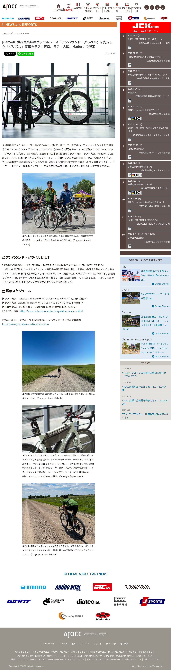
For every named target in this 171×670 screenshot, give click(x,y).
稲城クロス (40, 655)
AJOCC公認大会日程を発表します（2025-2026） (145, 402)
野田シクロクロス (116, 652)
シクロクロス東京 (25, 655)
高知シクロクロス (133, 659)
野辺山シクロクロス (125, 655)
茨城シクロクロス (41, 652)
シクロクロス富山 (73, 655)
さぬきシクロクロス (114, 659)
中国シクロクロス (38, 659)
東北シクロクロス (22, 652)
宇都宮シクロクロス (60, 652)
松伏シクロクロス (98, 652)
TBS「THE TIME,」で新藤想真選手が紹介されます (145, 416)
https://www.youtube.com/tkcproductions (25, 324)
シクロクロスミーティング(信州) (99, 655)
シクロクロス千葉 (134, 652)
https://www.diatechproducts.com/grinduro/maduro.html (51, 311)
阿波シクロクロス (95, 659)
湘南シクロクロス (55, 655)
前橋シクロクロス (79, 652)
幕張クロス (149, 652)
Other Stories (161, 284)
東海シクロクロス (144, 655)
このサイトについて (139, 666)
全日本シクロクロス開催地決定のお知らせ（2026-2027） (144, 374)
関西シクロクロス (19, 659)
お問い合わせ (156, 666)
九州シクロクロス (151, 659)
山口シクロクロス (76, 659)
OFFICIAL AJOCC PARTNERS (145, 260)
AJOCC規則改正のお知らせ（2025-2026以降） (144, 388)
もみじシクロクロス (57, 659)
